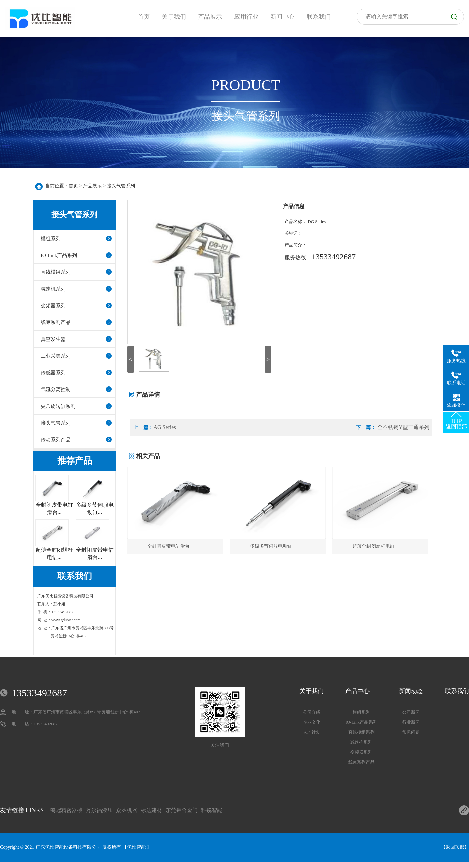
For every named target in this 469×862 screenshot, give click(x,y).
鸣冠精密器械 (66, 810)
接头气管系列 (121, 185)
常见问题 (411, 732)
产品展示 (92, 185)
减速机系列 (53, 289)
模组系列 (51, 238)
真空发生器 (53, 339)
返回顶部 (455, 847)
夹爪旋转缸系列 (58, 406)
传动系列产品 (56, 439)
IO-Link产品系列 (59, 255)
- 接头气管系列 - (74, 214)
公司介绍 (311, 712)
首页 (73, 185)
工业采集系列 (56, 356)
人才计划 (311, 732)
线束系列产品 (56, 322)
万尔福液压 (99, 810)
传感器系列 (53, 372)
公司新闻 (411, 712)
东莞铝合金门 (181, 810)
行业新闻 (411, 722)
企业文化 (311, 722)
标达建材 (151, 810)
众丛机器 (126, 810)
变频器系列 (53, 305)
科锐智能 (211, 810)
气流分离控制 (56, 389)
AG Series (164, 427)
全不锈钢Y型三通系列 (402, 427)
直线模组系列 (56, 272)
